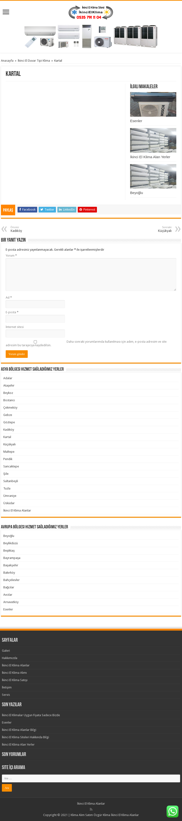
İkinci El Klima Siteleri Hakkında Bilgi (25, 737)
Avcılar (7, 594)
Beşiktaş (9, 550)
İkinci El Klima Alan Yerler (150, 157)
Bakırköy (9, 572)
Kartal (7, 437)
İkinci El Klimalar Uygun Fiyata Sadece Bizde (31, 715)
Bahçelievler (11, 580)
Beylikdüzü (10, 543)
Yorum (11, 255)
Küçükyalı (9, 444)
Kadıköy (8, 429)
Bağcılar (8, 587)
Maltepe (8, 451)
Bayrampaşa (12, 558)
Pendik (7, 459)
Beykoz (8, 393)
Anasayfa (7, 60)
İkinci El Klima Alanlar (17, 510)
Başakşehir (10, 565)
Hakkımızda (9, 658)
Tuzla (6, 488)
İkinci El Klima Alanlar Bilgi (19, 730)
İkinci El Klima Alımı (14, 672)
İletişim (7, 687)
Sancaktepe (11, 466)
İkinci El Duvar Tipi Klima (34, 60)
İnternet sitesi (15, 327)
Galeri (6, 650)
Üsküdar (9, 503)
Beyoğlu (136, 193)
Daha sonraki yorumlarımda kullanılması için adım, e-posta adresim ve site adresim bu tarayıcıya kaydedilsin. (86, 343)
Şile (6, 473)
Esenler (136, 121)
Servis (6, 694)
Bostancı (9, 400)
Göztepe (9, 422)
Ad (9, 297)
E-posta (12, 312)
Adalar (7, 378)
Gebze (7, 415)
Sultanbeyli (10, 481)
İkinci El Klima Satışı (14, 680)
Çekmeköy (10, 407)
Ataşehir (9, 385)
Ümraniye (9, 496)
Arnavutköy (10, 602)
